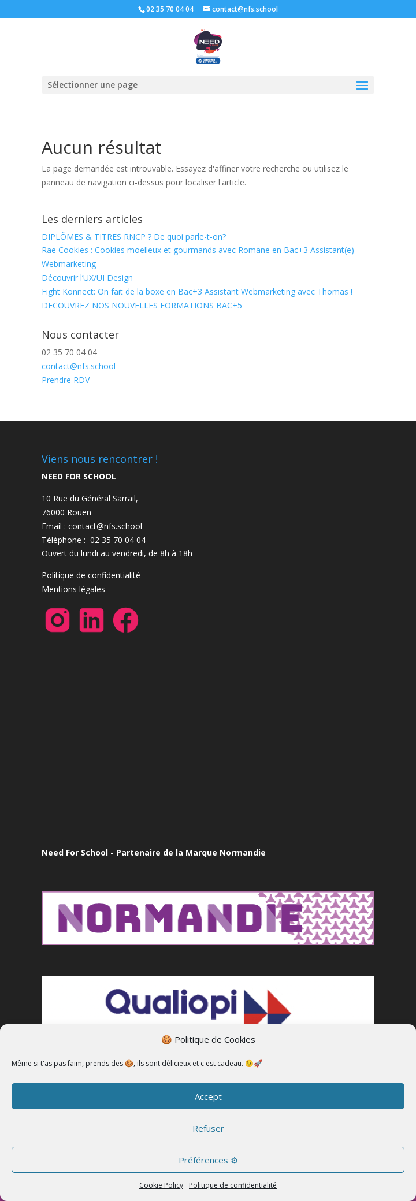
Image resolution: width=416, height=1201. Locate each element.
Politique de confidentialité (233, 1185)
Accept (208, 1096)
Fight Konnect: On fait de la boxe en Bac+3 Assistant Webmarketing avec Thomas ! (197, 291)
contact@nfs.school (79, 365)
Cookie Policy (161, 1185)
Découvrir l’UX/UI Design (87, 277)
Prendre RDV (66, 379)
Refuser (208, 1128)
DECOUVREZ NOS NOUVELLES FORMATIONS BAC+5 (142, 305)
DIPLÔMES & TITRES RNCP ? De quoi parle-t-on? (134, 236)
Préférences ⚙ (208, 1160)
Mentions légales (73, 588)
